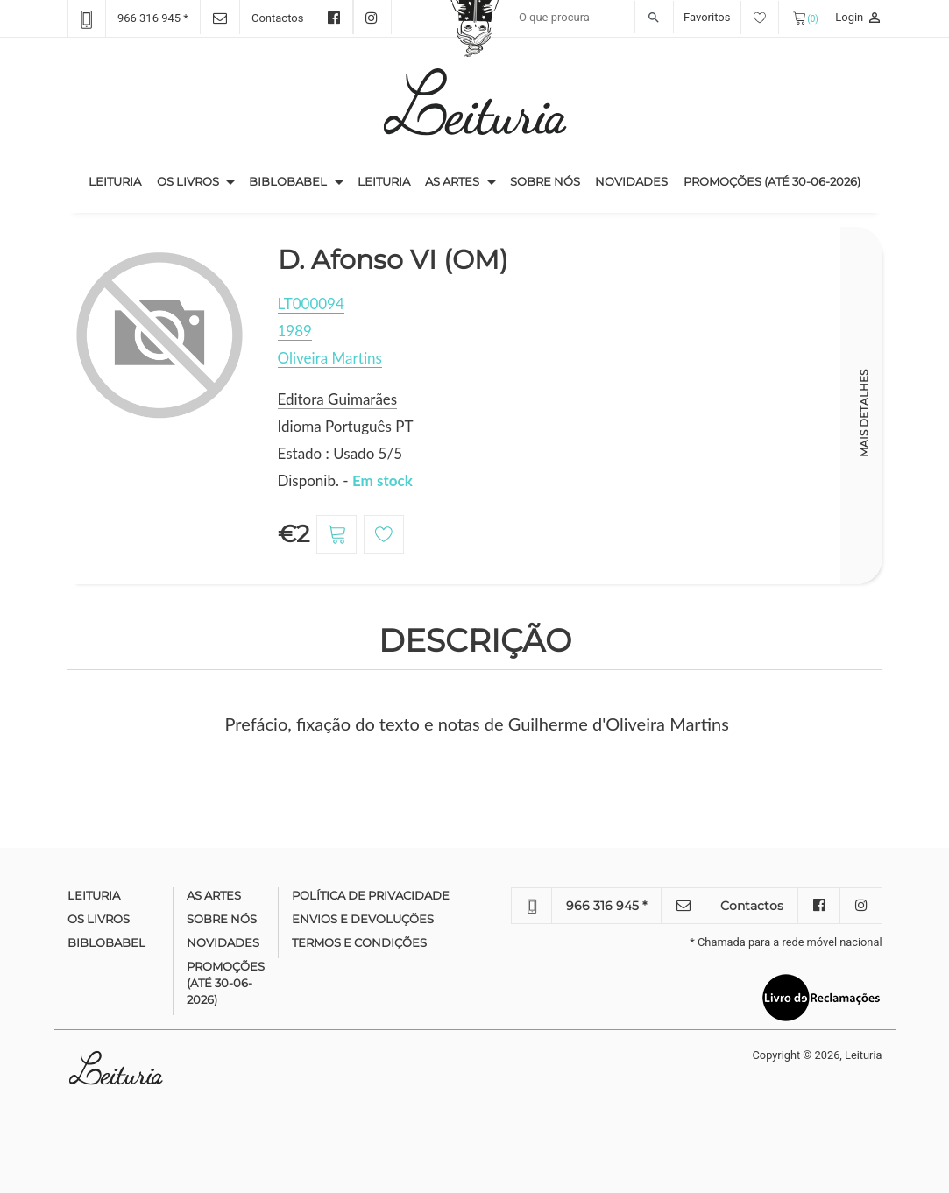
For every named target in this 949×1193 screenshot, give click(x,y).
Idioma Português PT (346, 426)
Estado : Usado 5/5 (340, 453)
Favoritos (731, 17)
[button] (230, 182)
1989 (295, 330)
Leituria (119, 180)
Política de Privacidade (371, 895)
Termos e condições (359, 942)
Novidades (631, 181)
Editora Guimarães (338, 399)
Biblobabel (288, 181)
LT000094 (311, 303)
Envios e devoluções (363, 919)
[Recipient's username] (592, 17)
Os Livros (188, 181)
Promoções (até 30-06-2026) (771, 181)
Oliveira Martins (330, 358)
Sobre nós (545, 181)
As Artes (452, 181)
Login (858, 17)
